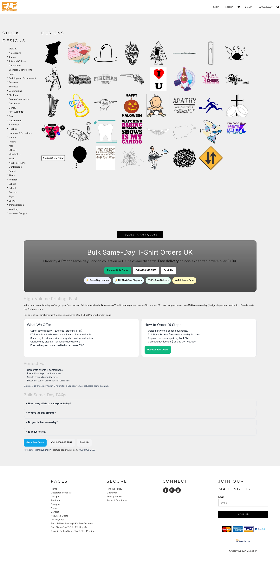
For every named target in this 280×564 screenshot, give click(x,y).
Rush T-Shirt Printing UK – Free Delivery (72, 523)
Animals (13, 57)
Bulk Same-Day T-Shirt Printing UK (69, 527)
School (12, 183)
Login (216, 6)
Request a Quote (59, 515)
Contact (55, 511)
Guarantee (112, 492)
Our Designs (15, 166)
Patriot (12, 171)
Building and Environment (22, 78)
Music (12, 158)
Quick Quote (57, 519)
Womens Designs (18, 213)
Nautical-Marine (17, 162)
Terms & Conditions (117, 500)
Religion (13, 179)
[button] (238, 6)
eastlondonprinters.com (65, 449)
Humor (12, 137)
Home (54, 488)
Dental (12, 107)
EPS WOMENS (16, 112)
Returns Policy (114, 488)
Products (55, 500)
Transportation (16, 204)
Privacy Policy (114, 496)
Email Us (168, 270)
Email (221, 496)
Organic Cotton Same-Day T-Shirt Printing (72, 531)
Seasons (13, 192)
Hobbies (13, 128)
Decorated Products (61, 492)
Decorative (14, 103)
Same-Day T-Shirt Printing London (87, 314)
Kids (11, 145)
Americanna (15, 52)
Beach (12, 74)
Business (13, 82)
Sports (12, 200)
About (54, 508)
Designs (55, 496)
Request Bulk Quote (117, 270)
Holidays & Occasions (20, 133)
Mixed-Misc (15, 154)
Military (12, 150)
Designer (55, 504)
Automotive (15, 65)
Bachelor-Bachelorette (20, 69)
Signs (12, 196)
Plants (12, 175)
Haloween (14, 124)
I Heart (12, 141)
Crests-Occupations (19, 99)
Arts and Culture (17, 61)
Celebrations (15, 90)
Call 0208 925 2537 (145, 270)
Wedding (13, 209)
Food (11, 116)
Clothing (13, 95)
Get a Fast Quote (35, 442)
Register (228, 6)
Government (15, 120)
